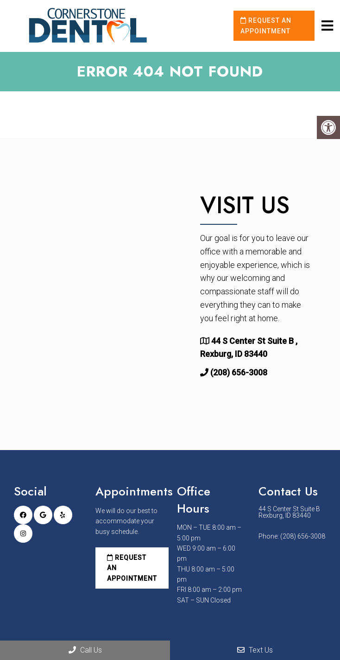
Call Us (85, 650)
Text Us (255, 650)
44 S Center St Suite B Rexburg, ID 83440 (289, 512)
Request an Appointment (265, 25)
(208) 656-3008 (238, 372)
